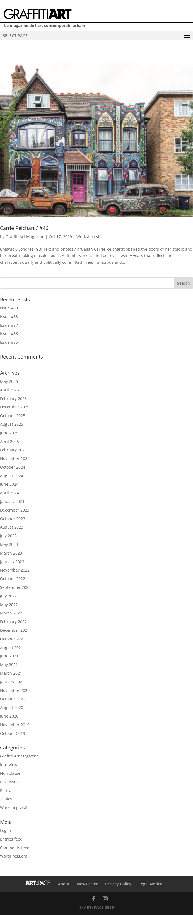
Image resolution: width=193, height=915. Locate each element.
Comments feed (15, 847)
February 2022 (13, 621)
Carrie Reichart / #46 (24, 228)
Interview (8, 764)
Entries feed (11, 839)
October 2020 (12, 698)
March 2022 (11, 613)
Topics (6, 799)
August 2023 (11, 527)
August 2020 (11, 707)
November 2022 (15, 570)
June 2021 (9, 656)
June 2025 (9, 432)
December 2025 (14, 407)
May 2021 (9, 664)
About (64, 884)
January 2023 (12, 561)
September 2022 (15, 587)
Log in (5, 830)
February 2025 (13, 449)
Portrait (7, 790)
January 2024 (12, 501)
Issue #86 (9, 333)
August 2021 (11, 647)
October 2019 (12, 733)
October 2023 (12, 518)
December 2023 (14, 510)
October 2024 (12, 467)
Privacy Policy (118, 884)
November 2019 (15, 724)
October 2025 (12, 415)
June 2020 (9, 716)
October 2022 (12, 578)
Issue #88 (9, 316)
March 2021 (11, 673)
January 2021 (12, 681)
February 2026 (13, 398)
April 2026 (9, 390)
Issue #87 (9, 325)
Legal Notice (150, 884)
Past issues (10, 782)
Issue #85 (9, 342)
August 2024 (11, 475)
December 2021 (14, 630)
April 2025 (9, 441)
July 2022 (8, 596)
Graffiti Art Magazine (25, 236)
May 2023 (9, 544)
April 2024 (9, 492)
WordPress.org (13, 856)
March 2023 (11, 553)
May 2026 (9, 381)
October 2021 (12, 639)
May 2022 (9, 604)
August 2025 (11, 424)
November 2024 (15, 458)
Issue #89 (9, 308)
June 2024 (9, 484)
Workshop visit (90, 236)
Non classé (10, 773)
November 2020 (15, 690)
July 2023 (8, 535)
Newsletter (87, 884)
